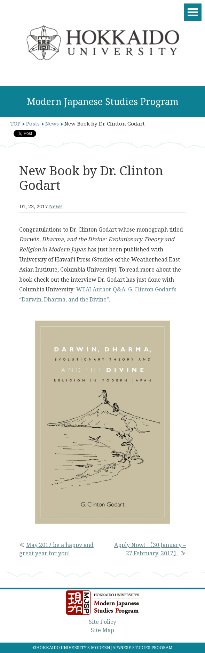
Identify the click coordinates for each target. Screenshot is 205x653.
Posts (33, 123)
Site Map (102, 630)
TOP (15, 123)
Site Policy (102, 622)
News (52, 123)
